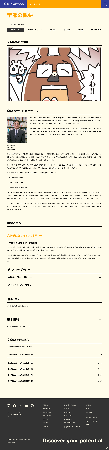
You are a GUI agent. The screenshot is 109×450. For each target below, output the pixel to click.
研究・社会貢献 (47, 412)
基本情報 (80, 30)
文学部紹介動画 (15, 30)
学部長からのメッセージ (35, 30)
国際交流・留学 (47, 415)
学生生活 (45, 419)
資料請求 (88, 405)
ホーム (8, 24)
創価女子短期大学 (91, 421)
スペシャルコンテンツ (91, 417)
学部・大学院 (46, 408)
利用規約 (9, 439)
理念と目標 (53, 30)
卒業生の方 (67, 408)
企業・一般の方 (68, 415)
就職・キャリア (46, 423)
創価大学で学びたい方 (70, 405)
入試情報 (45, 426)
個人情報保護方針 (17, 439)
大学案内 (45, 405)
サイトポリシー (26, 439)
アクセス (88, 408)
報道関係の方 (68, 419)
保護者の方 (67, 412)
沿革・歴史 (67, 30)
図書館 (87, 425)
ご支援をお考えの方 (69, 423)
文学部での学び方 (96, 30)
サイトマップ (89, 412)
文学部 (14, 24)
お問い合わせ (14, 414)
